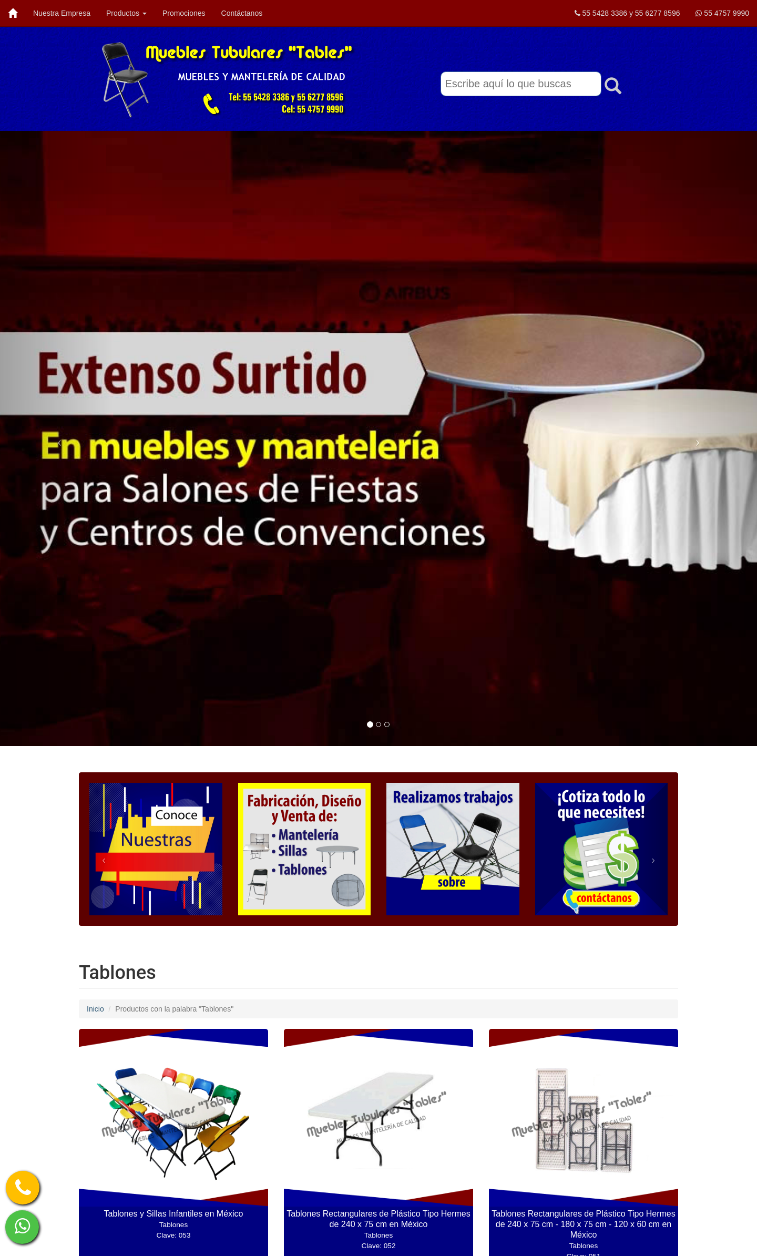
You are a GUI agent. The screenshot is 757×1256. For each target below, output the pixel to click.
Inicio (95, 1009)
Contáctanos (242, 13)
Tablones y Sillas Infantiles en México (173, 1224)
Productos (126, 13)
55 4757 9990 (722, 13)
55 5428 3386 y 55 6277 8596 (627, 13)
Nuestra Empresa (61, 13)
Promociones (184, 13)
